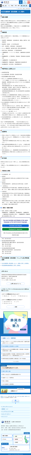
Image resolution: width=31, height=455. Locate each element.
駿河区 (16, 439)
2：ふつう (13, 295)
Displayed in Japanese (15, 229)
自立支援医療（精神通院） (9, 384)
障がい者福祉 (6, 380)
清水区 (16, 442)
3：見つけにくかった (7, 303)
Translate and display (15, 225)
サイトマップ (4, 416)
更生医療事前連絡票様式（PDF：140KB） (11, 265)
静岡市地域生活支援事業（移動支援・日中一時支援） (14, 358)
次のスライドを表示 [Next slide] (30, 5)
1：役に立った (6, 295)
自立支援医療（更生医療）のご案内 (10, 346)
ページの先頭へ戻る (15, 401)
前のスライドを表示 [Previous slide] (1, 5)
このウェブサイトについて (7, 406)
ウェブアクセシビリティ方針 (7, 411)
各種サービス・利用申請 (9, 338)
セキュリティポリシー (6, 414)
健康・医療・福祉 (7, 371)
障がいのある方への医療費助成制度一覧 (12, 374)
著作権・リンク (5, 409)
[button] (21, 2)
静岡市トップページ (4, 396)
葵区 (16, 436)
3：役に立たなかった (23, 295)
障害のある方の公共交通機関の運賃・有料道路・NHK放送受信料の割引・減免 (16, 350)
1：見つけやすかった (7, 301)
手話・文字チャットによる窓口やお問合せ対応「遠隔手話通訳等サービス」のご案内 (16, 342)
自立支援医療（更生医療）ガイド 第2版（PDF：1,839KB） (15, 263)
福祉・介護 (17, 396)
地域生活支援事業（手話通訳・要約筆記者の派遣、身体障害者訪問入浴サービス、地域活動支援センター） (16, 354)
